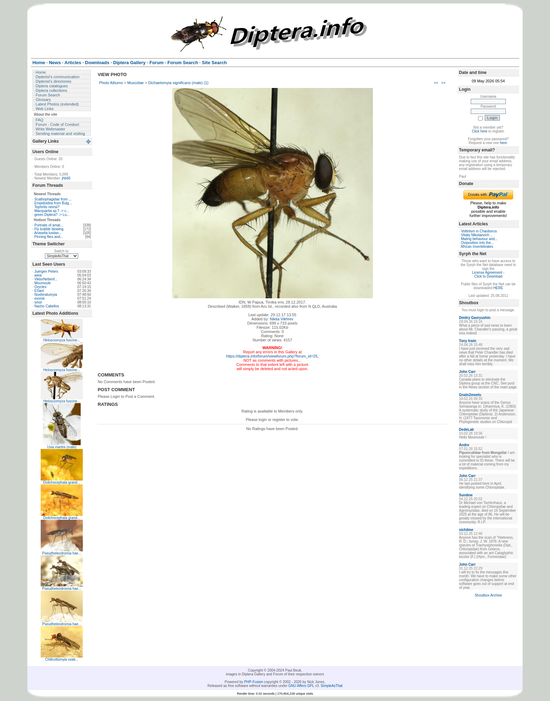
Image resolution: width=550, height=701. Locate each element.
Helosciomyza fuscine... (61, 340)
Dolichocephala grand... (61, 482)
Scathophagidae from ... (53, 199)
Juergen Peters (46, 271)
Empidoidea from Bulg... (53, 203)
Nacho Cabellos (46, 306)
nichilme (466, 530)
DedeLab (466, 429)
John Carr (467, 372)
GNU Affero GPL (301, 686)
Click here (479, 131)
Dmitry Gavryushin (474, 318)
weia (38, 275)
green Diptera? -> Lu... (51, 215)
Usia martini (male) (61, 447)
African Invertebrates (477, 247)
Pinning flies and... (48, 237)
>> (443, 83)
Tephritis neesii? (47, 207)
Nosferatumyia (45, 295)
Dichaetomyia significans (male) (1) (178, 83)
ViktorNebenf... (46, 279)
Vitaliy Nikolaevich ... (477, 235)
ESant (39, 291)
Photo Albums (111, 83)
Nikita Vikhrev (281, 319)
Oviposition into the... (477, 243)
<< (436, 83)
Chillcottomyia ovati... (61, 659)
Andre (464, 445)
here (503, 143)
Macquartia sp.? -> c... (51, 211)
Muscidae (135, 83)
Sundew (465, 495)
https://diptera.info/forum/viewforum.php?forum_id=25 (272, 356)
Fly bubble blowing (48, 229)
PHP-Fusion (253, 682)
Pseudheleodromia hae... (61, 553)
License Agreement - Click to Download (488, 274)
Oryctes (40, 287)
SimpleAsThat (331, 686)
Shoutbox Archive (488, 595)
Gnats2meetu (470, 395)
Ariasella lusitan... (47, 233)
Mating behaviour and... (479, 239)
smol (38, 302)
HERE (498, 288)
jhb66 (66, 178)
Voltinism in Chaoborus (479, 231)
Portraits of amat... (48, 225)
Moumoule (42, 283)
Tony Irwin (467, 341)
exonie (39, 298)
